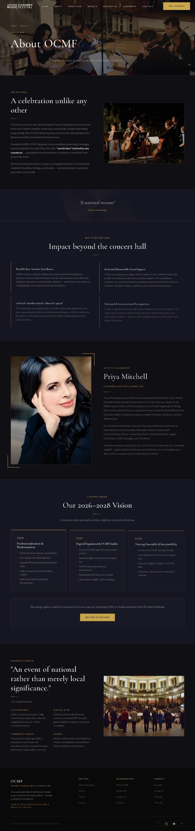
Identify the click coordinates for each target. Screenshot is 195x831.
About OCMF (122, 785)
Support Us (110, 6)
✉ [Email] (181, 823)
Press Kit (158, 802)
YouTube (158, 796)
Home (45, 6)
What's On (74, 6)
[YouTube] (174, 823)
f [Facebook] (158, 823)
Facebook (158, 785)
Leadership (129, 6)
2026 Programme (87, 785)
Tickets (82, 796)
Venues (82, 802)
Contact (148, 6)
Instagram (159, 790)
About (58, 6)
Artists (92, 6)
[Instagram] (166, 823)
